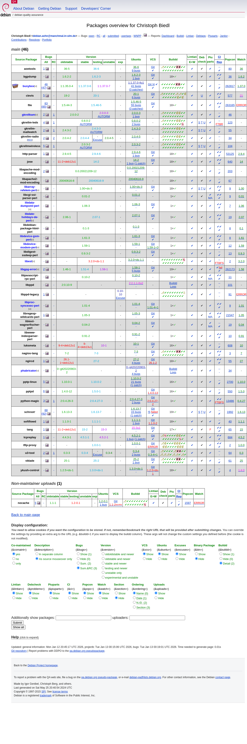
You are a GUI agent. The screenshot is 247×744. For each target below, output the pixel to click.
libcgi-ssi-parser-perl (30, 196)
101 (230, 284)
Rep (219, 62)
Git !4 (151, 84)
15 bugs (136, 412)
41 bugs (136, 86)
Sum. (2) (85, 563)
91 (229, 294)
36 (229, 76)
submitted (113, 35)
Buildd (180, 35)
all (104, 35)
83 (46, 103)
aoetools (30, 68)
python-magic (30, 401)
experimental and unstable (121, 577)
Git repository (19, 650)
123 (230, 122)
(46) (19, 49)
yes (18, 554)
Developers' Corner (96, 8)
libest (28, 261)
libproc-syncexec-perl (29, 304)
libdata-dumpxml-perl (30, 204)
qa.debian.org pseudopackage (86, 650)
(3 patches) (136, 89)
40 (229, 421)
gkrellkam (28, 114)
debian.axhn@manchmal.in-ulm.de (54, 35)
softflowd (30, 421)
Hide (149, 559)
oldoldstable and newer (119, 554)
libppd (30, 284)
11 (229, 277)
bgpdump (29, 76)
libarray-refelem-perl (28, 188)
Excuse (97, 139)
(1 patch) (139, 163)
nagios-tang (30, 353)
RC (98, 35)
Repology (34, 39)
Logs (173, 286)
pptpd (30, 391)
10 (229, 336)
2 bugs (136, 124)
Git (153, 67)
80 (229, 68)
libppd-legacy (30, 294)
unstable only (113, 572)
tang (30, 429)
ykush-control (30, 470)
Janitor (224, 35)
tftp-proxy (29, 445)
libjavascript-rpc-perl (30, 277)
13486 (230, 401)
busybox (28, 86)
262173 (230, 269)
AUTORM (104, 116)
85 (43, 106)
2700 (230, 381)
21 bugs (136, 381)
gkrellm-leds (29, 122)
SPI (44, 691)
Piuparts (213, 35)
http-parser (29, 153)
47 (43, 87)
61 (229, 460)
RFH (30, 140)
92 (43, 413)
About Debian (23, 8)
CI (219, 56)
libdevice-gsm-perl (30, 238)
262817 (230, 86)
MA (210, 198)
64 (229, 452)
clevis (30, 95)
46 (46, 84)
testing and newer (116, 568)
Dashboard (167, 35)
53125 (230, 153)
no (17, 559)
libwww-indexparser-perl (29, 336)
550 (230, 391)
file (30, 105)
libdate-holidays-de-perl (29, 217)
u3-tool (29, 452)
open (91, 35)
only (18, 563)
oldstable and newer (117, 559)
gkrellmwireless (29, 146)
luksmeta (30, 345)
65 (229, 429)
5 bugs (136, 270)
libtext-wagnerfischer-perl (30, 325)
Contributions (19, 39)
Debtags (201, 35)
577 (230, 95)
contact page (222, 677)
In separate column (51, 554)
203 (230, 171)
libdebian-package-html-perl (29, 228)
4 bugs (136, 362)
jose (30, 161)
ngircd (30, 361)
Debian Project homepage (42, 665)
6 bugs (136, 97)
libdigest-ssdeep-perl (30, 253)
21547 (230, 315)
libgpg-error (29, 269)
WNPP (137, 35)
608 (230, 345)
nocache (23, 503)
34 (229, 138)
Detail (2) (228, 563)
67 (229, 180)
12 (229, 245)
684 (230, 437)
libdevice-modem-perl (28, 245)
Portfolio (47, 39)
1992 (230, 412)
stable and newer (116, 563)
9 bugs (136, 70)
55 (229, 130)
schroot (29, 412)
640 (230, 161)
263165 (230, 105)
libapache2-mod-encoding (30, 180)
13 (229, 253)
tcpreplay (30, 437)
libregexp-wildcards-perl (29, 315)
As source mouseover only (55, 559)
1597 (188, 503)
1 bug (136, 78)
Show (149, 554)
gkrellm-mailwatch (30, 130)
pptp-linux (30, 381)
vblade (29, 460)
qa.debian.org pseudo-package (99, 677)
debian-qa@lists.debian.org (145, 677)
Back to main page (25, 515)
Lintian (190, 35)
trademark (46, 695)
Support (71, 8)
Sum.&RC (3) (88, 568)
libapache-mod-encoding (29, 171)
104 (230, 146)
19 (229, 217)
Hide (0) (85, 559)
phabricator (28, 370)
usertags (126, 35)
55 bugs (136, 105)
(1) (36, 483)
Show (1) (86, 554)
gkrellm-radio (30, 136)
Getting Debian (49, 8)
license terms (60, 691)
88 (46, 410)
